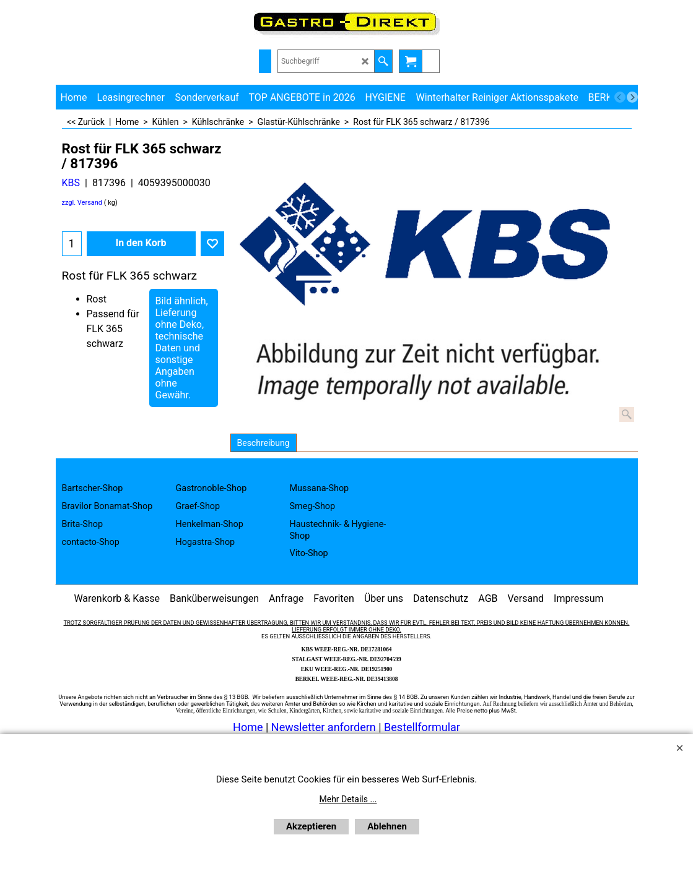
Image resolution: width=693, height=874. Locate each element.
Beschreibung (263, 443)
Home (248, 727)
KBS (71, 183)
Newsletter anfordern (324, 727)
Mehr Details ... (348, 799)
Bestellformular (422, 727)
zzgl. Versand (82, 203)
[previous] (619, 97)
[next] (632, 97)
